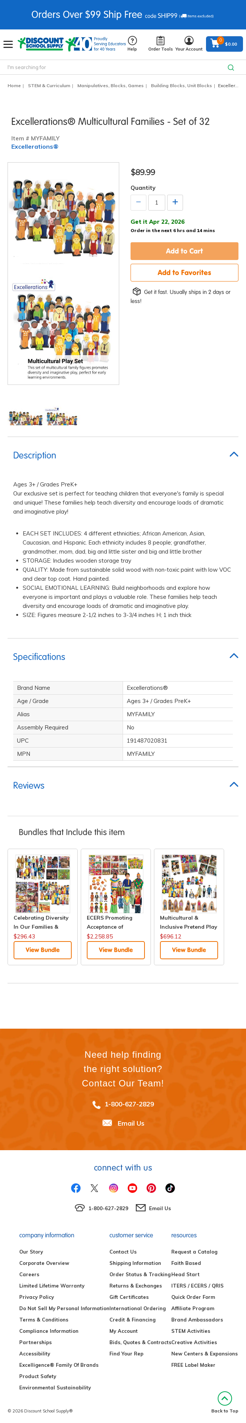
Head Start (185, 1274)
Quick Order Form (193, 1297)
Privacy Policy (36, 1297)
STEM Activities (190, 1331)
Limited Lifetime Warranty (52, 1286)
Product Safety (37, 1376)
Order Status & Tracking (140, 1274)
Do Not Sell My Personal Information (64, 1308)
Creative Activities (194, 1342)
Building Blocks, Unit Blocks (181, 85)
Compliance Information (48, 1331)
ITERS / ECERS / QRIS (197, 1286)
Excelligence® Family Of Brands (58, 1365)
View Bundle (43, 950)
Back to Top (224, 1402)
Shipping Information (135, 1263)
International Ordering (137, 1308)
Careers (29, 1274)
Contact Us (123, 1252)
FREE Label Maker (193, 1365)
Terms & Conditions (43, 1320)
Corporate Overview (44, 1263)
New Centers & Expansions (204, 1354)
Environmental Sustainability (55, 1388)
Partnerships (35, 1342)
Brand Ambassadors (197, 1320)
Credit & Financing (132, 1320)
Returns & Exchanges (135, 1286)
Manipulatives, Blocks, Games (110, 85)
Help (132, 44)
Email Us (131, 1123)
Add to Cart (184, 250)
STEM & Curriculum (49, 85)
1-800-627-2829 (129, 1104)
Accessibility (34, 1354)
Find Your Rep (126, 1354)
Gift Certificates (129, 1297)
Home (14, 85)
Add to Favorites (184, 272)
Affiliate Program (192, 1308)
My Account (123, 1331)
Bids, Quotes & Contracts (140, 1342)
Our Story (31, 1252)
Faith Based (186, 1263)
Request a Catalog (194, 1252)
